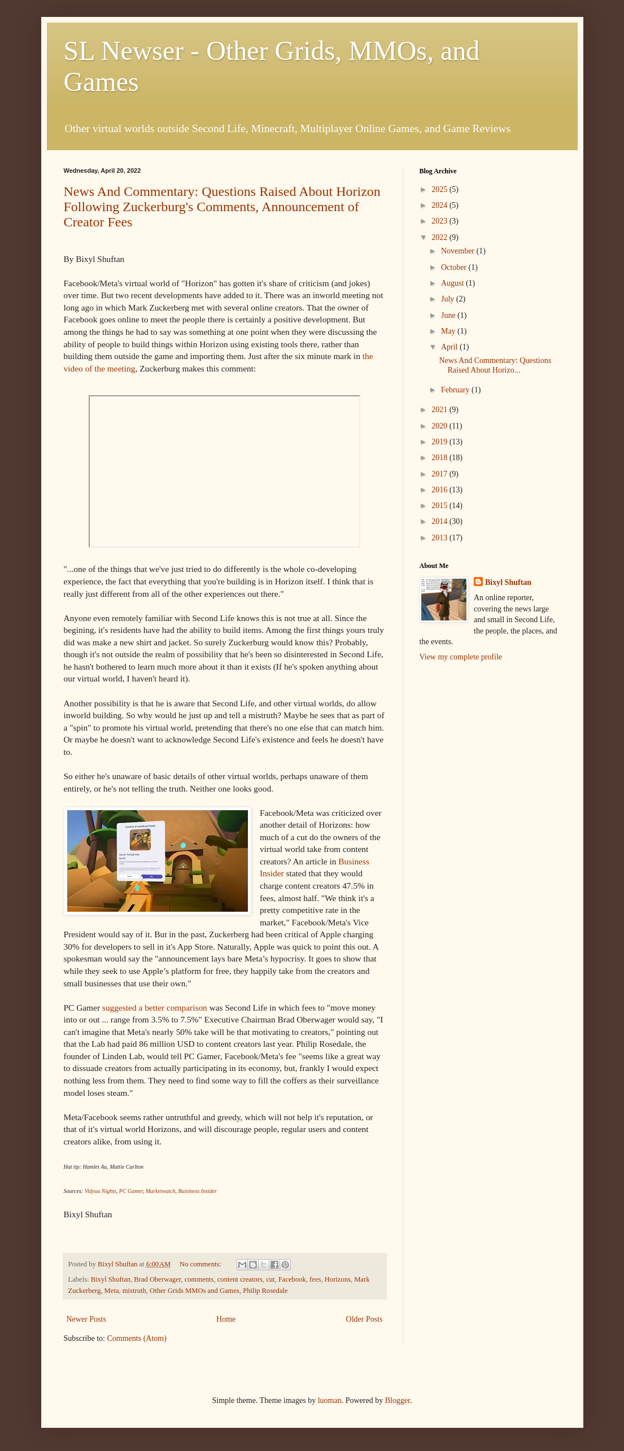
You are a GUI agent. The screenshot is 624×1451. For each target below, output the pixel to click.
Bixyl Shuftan (110, 1279)
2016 (440, 490)
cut (270, 1279)
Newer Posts (86, 1319)
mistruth (134, 1291)
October (455, 267)
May (449, 331)
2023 (440, 221)
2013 (440, 538)
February (456, 390)
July (448, 299)
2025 (440, 189)
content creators (240, 1279)
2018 (440, 457)
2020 (440, 426)
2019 (440, 442)
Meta (111, 1291)
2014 (440, 521)
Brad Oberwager (157, 1279)
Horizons (338, 1279)
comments (199, 1279)
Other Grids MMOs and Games (194, 1291)
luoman (330, 1400)
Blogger (397, 1400)
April (450, 347)
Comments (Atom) (137, 1338)
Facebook (292, 1279)
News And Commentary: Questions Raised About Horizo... (495, 365)
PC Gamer (131, 1191)
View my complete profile (461, 657)
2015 (440, 505)
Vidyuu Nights (100, 1191)
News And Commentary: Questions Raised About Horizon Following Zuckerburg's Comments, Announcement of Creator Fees (222, 206)
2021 (440, 409)
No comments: (201, 1264)
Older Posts (364, 1319)
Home (225, 1319)
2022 (440, 237)
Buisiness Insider (197, 1191)
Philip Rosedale (265, 1291)
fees (315, 1279)
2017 (440, 474)
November (459, 251)
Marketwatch (161, 1191)
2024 (440, 205)
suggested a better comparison (154, 1007)
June (449, 315)
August (453, 283)
